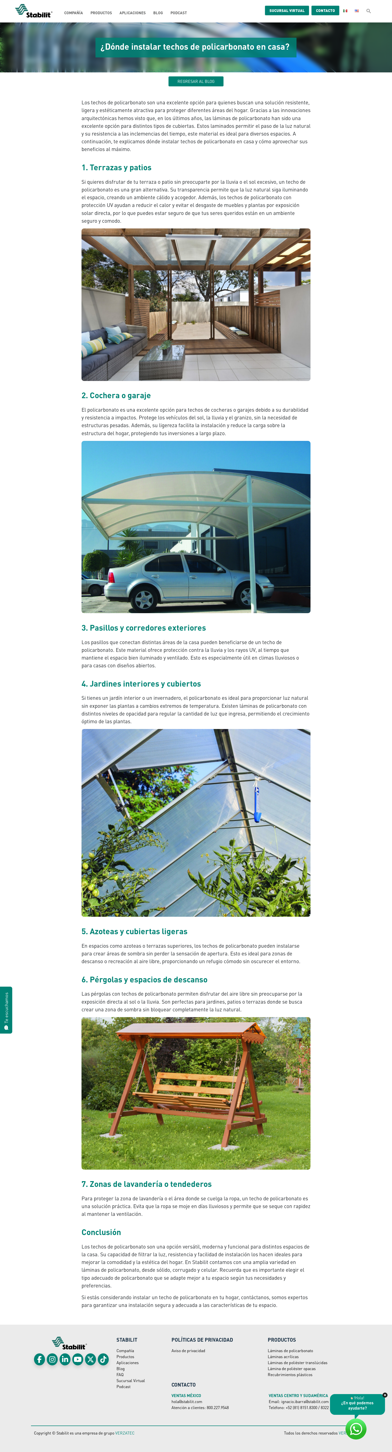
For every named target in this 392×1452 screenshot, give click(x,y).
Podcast (178, 12)
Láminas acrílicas (283, 1356)
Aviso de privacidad (188, 1350)
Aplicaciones (133, 12)
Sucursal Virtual (130, 1380)
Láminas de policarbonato (290, 1350)
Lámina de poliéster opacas (292, 1368)
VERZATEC (124, 1433)
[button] (368, 10)
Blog (158, 12)
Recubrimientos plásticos (290, 1374)
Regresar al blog (196, 81)
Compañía (73, 12)
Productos (101, 12)
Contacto (322, 10)
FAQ (120, 1374)
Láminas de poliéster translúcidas (298, 1362)
